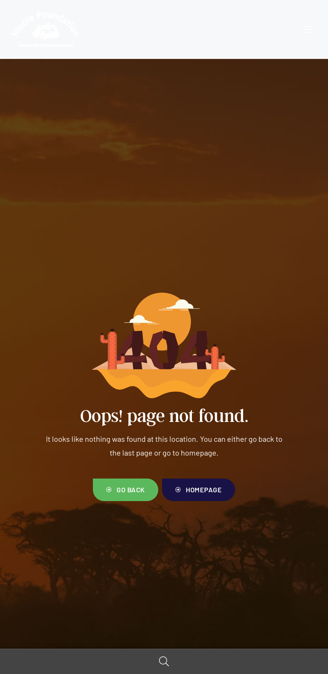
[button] (125, 490)
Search (164, 661)
